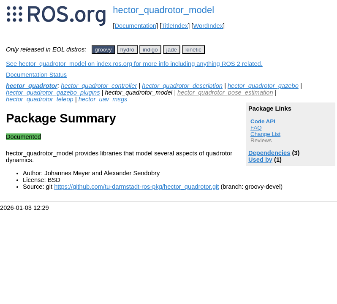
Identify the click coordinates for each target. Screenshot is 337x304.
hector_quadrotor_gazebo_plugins (53, 92)
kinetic (193, 49)
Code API (262, 121)
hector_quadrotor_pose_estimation (225, 92)
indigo (150, 49)
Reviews (261, 140)
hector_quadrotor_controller (99, 85)
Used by (260, 159)
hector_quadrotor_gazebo (263, 85)
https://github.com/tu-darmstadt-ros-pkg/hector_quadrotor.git (136, 186)
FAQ (256, 128)
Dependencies (269, 152)
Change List (265, 134)
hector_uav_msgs (103, 99)
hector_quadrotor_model (163, 10)
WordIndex (208, 25)
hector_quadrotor (31, 85)
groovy (103, 49)
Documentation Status (36, 74)
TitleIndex (174, 25)
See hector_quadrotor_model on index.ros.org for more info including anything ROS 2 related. (134, 63)
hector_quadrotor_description (182, 85)
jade (171, 49)
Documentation (135, 25)
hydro (127, 49)
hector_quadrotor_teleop (39, 99)
